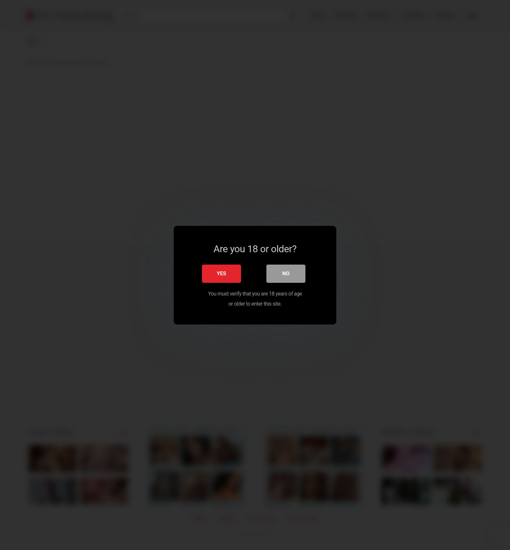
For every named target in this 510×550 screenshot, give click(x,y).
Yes (221, 273)
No (285, 273)
